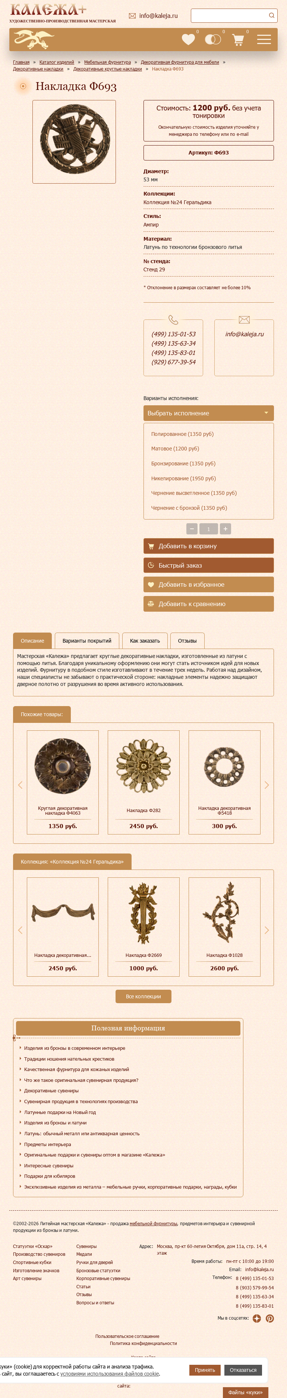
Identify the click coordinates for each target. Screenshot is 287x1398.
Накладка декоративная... (63, 955)
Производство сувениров (39, 1254)
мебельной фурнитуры (153, 1223)
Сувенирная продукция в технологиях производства (81, 1101)
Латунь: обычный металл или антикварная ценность (82, 1133)
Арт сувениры (27, 1278)
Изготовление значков (36, 1270)
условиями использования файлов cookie (109, 1373)
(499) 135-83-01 (173, 352)
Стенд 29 (154, 269)
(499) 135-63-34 (173, 343)
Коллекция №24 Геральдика (177, 202)
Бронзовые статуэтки (98, 1270)
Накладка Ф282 (144, 810)
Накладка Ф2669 (144, 955)
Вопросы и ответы (95, 1302)
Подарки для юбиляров (49, 1176)
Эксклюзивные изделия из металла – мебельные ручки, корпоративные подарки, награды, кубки (130, 1187)
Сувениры (86, 1246)
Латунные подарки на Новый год (60, 1112)
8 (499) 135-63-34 (255, 1296)
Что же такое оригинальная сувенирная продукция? (81, 1080)
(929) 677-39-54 (173, 361)
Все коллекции (143, 996)
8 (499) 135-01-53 (255, 1278)
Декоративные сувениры (51, 1090)
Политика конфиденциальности (143, 1343)
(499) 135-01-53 (173, 333)
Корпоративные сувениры (103, 1278)
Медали (84, 1254)
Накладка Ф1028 (224, 955)
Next (267, 785)
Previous (20, 785)
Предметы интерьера (47, 1144)
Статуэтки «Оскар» (33, 1246)
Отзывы (84, 1294)
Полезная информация (128, 1028)
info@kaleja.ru (244, 333)
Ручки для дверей (94, 1262)
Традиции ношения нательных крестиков (69, 1059)
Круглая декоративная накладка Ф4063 (63, 810)
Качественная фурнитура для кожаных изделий (76, 1069)
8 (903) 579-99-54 (255, 1287)
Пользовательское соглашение (127, 1336)
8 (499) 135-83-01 (255, 1305)
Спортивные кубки (32, 1262)
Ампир (151, 224)
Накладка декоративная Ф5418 (224, 810)
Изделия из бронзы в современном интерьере (74, 1048)
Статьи (83, 1286)
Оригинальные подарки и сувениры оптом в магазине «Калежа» (94, 1155)
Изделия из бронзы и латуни (55, 1123)
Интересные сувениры (48, 1165)
